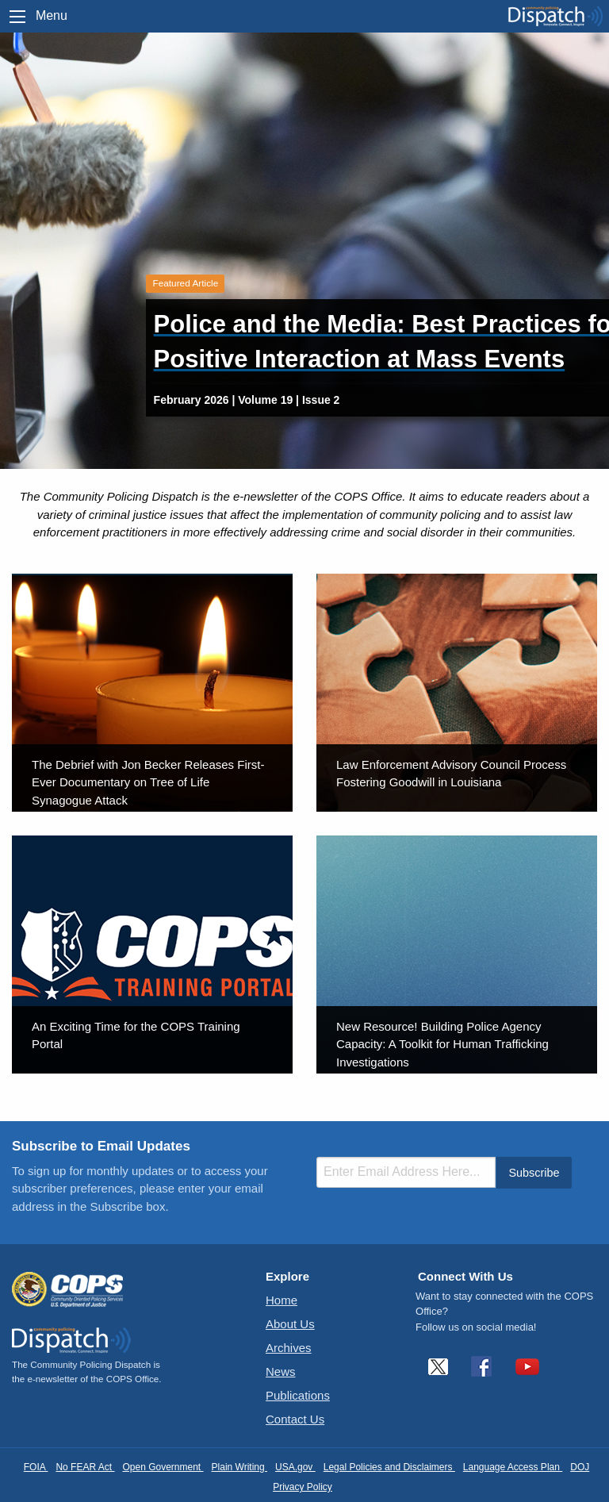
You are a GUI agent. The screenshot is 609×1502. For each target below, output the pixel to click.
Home (281, 1300)
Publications (298, 1395)
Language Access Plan (512, 1467)
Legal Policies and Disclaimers (389, 1467)
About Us (290, 1324)
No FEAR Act (85, 1467)
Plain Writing (239, 1467)
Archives (289, 1347)
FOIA (36, 1467)
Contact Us (295, 1419)
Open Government (162, 1467)
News (281, 1371)
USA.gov (295, 1467)
